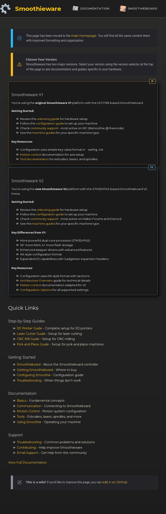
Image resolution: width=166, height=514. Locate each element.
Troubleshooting (29, 380)
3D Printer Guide (29, 328)
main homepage (83, 36)
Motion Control (28, 411)
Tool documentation (34, 159)
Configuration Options (36, 290)
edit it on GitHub (114, 482)
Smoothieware (38, 8)
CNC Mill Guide (28, 339)
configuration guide (50, 123)
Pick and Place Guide (33, 344)
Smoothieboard (28, 364)
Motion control (30, 154)
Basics (21, 401)
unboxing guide (48, 119)
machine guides (43, 132)
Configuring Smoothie (34, 375)
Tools (20, 417)
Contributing (26, 448)
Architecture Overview (36, 280)
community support (44, 128)
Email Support (27, 453)
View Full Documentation (27, 462)
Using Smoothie (29, 422)
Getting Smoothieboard (35, 370)
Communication (29, 406)
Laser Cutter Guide (31, 334)
